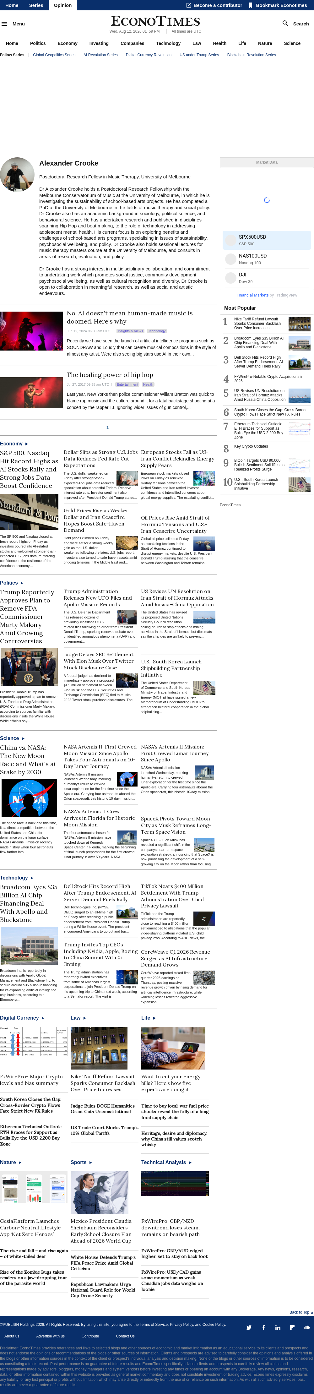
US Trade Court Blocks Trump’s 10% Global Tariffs (104, 1130)
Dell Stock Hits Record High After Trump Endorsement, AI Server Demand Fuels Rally (100, 892)
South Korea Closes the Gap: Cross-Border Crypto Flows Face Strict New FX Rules (30, 1105)
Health (219, 43)
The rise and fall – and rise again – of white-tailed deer (34, 1253)
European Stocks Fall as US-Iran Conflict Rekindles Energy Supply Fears (177, 458)
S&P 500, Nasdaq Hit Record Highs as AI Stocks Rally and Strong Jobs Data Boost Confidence (29, 469)
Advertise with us (50, 1336)
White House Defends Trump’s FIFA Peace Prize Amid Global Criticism (103, 1263)
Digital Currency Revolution (148, 55)
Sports (81, 1162)
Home (12, 5)
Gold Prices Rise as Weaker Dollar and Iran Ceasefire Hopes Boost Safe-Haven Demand (96, 520)
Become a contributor (217, 5)
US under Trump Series (199, 55)
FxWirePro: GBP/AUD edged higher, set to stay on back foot (174, 1253)
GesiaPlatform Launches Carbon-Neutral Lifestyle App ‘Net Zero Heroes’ (30, 1227)
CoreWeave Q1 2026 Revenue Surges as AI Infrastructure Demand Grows (175, 958)
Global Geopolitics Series (54, 55)
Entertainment (127, 384)
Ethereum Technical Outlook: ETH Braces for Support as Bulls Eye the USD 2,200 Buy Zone (31, 1135)
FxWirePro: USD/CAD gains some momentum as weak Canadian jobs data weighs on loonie (172, 1280)
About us (11, 1336)
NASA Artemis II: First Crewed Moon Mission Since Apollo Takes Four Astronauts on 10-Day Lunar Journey (100, 756)
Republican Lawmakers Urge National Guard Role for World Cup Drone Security (103, 1290)
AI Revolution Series (101, 55)
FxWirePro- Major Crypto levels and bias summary (31, 1079)
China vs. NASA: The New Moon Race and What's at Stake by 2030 (28, 759)
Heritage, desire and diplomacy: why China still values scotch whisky (174, 1138)
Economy (68, 43)
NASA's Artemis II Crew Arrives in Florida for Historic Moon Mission (99, 818)
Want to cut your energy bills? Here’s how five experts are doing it (170, 1083)
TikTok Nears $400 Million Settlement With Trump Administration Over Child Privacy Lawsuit (172, 896)
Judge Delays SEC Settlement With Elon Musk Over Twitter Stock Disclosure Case (99, 661)
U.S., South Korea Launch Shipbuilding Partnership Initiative (171, 668)
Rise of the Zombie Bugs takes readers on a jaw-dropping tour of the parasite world (33, 1277)
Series (36, 5)
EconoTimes (230, 505)
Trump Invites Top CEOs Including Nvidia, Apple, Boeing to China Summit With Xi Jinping (101, 954)
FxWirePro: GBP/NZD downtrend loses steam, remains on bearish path (170, 1227)
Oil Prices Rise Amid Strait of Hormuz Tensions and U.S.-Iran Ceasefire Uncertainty (175, 524)
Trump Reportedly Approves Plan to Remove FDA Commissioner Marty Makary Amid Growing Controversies (27, 616)
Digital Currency (22, 1018)
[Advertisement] (157, 109)
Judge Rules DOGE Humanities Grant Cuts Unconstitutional (103, 1108)
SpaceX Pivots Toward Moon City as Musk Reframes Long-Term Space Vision (176, 825)
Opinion (63, 5)
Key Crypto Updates (251, 446)
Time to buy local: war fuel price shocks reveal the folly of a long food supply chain (175, 1111)
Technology (168, 43)
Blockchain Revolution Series (251, 55)
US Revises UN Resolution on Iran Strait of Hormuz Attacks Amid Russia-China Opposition (177, 597)
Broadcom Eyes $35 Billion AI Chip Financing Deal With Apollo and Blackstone (28, 903)
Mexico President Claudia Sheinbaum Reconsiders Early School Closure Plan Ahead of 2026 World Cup (101, 1231)
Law (196, 43)
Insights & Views (130, 331)
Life (242, 43)
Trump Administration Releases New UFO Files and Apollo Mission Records (98, 597)
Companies (132, 43)
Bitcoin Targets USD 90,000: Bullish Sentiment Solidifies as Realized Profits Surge (259, 464)
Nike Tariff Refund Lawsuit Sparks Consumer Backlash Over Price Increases (103, 1083)
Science (292, 43)
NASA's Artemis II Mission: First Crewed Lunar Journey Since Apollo (174, 753)
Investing (99, 43)
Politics (38, 43)
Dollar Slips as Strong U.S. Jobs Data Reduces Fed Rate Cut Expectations (101, 458)
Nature (265, 43)
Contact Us (125, 1336)
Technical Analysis (166, 1162)
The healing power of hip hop (110, 374)
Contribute (90, 1336)
